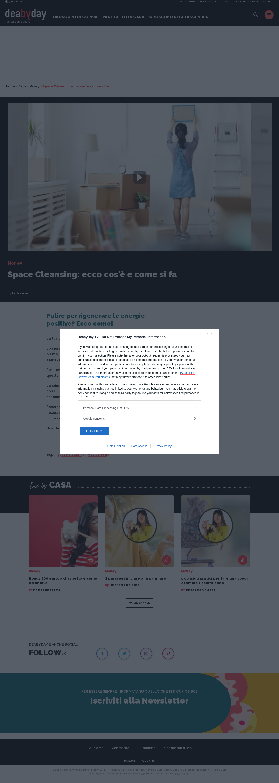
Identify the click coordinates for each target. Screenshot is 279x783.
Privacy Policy (163, 446)
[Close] (211, 337)
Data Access (139, 446)
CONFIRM (99, 431)
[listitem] (139, 407)
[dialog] (139, 391)
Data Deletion (116, 446)
